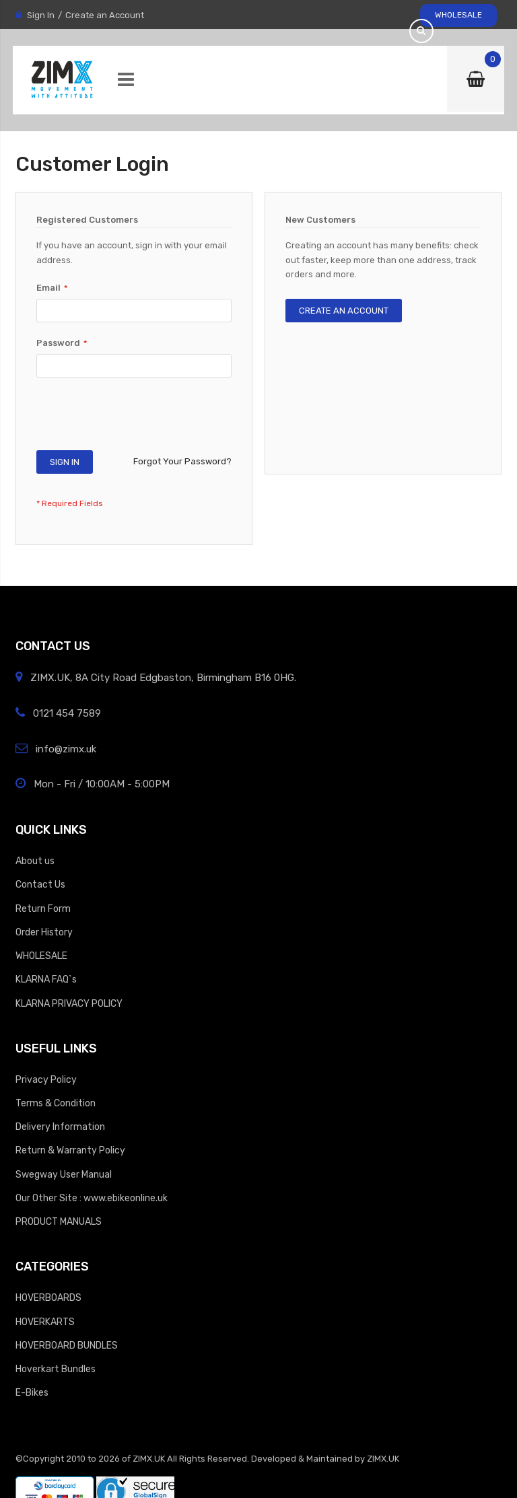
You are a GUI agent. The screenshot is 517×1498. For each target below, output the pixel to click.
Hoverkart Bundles (55, 1368)
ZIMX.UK (149, 1459)
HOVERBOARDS (48, 1297)
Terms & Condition (55, 1103)
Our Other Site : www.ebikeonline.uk (91, 1197)
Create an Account (104, 15)
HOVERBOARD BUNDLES (66, 1345)
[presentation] (138, 417)
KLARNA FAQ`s (46, 979)
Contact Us (40, 884)
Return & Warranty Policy (70, 1150)
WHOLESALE (458, 15)
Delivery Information (60, 1126)
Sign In (41, 15)
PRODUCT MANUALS (58, 1221)
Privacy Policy (46, 1079)
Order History (44, 932)
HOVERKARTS (45, 1321)
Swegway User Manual (63, 1174)
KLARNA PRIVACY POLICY (69, 1003)
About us (35, 860)
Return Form (43, 908)
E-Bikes (31, 1392)
